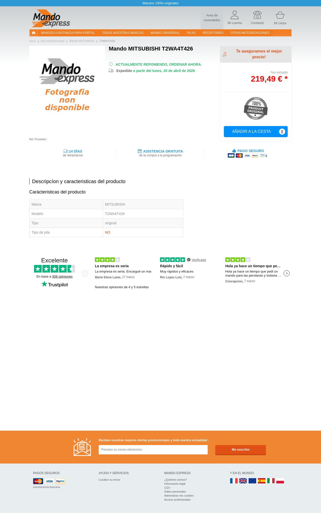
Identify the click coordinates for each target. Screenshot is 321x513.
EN (253, 481)
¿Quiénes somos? (175, 479)
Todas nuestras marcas (122, 33)
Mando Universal (165, 33)
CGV (167, 487)
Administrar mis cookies (179, 495)
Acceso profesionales (177, 499)
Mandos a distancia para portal (68, 33)
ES (262, 481)
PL (280, 481)
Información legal (174, 483)
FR (234, 481)
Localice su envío (109, 479)
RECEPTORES (213, 33)
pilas (191, 33)
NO (107, 232)
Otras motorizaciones (249, 33)
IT (271, 481)
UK (243, 481)
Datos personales (175, 491)
